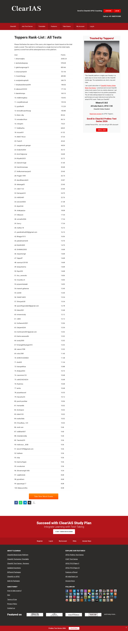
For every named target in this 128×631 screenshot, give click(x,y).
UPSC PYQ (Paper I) (72, 563)
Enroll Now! (74, 628)
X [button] (126, 627)
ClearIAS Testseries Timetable (18, 559)
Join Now (108, 11)
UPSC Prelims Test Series (74, 555)
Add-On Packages (13, 581)
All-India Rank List (71, 576)
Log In (117, 11)
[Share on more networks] (29, 502)
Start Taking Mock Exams (64, 531)
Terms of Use (12, 599)
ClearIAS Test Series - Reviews (18, 563)
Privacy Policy (12, 604)
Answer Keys (70, 581)
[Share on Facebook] (16, 502)
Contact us (11, 608)
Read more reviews (96, 114)
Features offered (71, 572)
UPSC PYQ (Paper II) (72, 568)
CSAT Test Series (71, 559)
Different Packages (14, 572)
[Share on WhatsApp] (20, 502)
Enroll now (102, 130)
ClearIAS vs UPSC (13, 576)
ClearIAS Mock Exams (26, 8)
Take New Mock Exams (43, 496)
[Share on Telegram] (25, 502)
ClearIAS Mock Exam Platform (17, 555)
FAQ (8, 595)
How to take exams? (14, 591)
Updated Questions (14, 568)
